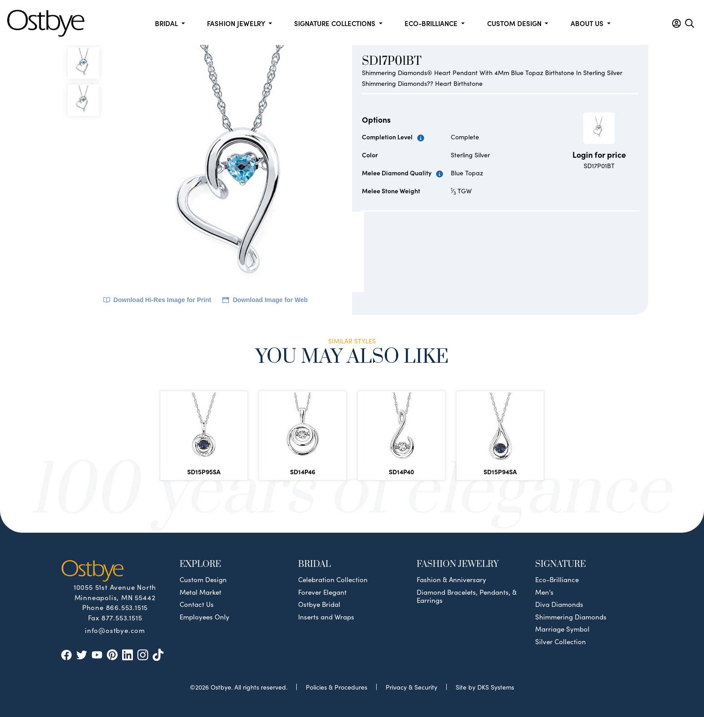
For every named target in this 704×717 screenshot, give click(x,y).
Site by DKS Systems (485, 686)
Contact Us (197, 604)
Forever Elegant (322, 592)
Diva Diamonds (559, 604)
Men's (544, 592)
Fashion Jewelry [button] (237, 23)
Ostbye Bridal (319, 604)
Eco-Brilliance (557, 579)
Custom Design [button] (515, 23)
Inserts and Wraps (326, 617)
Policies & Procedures (336, 686)
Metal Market (200, 592)
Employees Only (204, 617)
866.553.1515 (127, 607)
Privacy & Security (411, 686)
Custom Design (203, 579)
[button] (676, 23)
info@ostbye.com (115, 629)
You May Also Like (352, 356)
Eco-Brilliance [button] (432, 23)
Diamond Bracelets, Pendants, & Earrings (467, 596)
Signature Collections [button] (335, 23)
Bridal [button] (167, 23)
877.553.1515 (121, 617)
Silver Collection (560, 641)
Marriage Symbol (562, 629)
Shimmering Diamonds (571, 617)
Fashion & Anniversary (451, 579)
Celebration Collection (333, 579)
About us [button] (588, 23)
